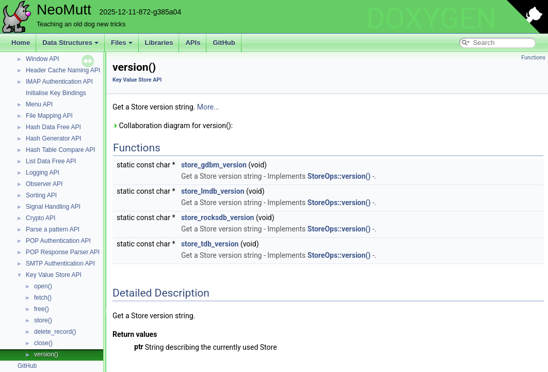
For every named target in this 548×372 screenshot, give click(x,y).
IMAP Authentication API (59, 81)
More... (208, 107)
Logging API (42, 172)
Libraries (159, 43)
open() (43, 286)
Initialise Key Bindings (56, 93)
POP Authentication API (58, 240)
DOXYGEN (431, 18)
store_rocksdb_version (217, 217)
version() (46, 354)
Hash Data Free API (53, 127)
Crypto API (40, 218)
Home (20, 43)
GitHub (224, 43)
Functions (533, 57)
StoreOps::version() (339, 176)
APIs (192, 43)
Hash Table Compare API (60, 149)
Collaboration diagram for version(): (172, 125)
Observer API (44, 184)
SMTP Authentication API (60, 263)
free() (41, 309)
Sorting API (41, 195)
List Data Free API (51, 161)
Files (122, 43)
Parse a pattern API (52, 229)
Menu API (39, 104)
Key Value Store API (54, 274)
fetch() (43, 297)
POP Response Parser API (63, 252)
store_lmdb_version (213, 191)
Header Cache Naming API (63, 70)
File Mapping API (49, 115)
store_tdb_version (210, 244)
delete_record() (55, 331)
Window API (42, 59)
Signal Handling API (53, 206)
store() (43, 320)
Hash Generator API (53, 138)
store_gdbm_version (214, 165)
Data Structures (70, 43)
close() (43, 343)
